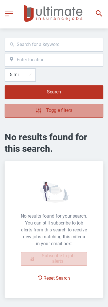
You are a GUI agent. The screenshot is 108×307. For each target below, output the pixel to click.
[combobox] (54, 45)
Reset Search (54, 278)
